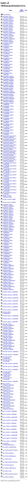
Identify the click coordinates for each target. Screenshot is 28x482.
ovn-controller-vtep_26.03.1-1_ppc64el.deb (9, 187)
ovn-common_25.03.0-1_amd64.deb (8, 103)
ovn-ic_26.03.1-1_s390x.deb (9, 441)
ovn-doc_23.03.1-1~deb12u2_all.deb (7, 196)
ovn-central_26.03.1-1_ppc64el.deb (8, 68)
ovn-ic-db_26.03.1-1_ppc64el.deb (7, 375)
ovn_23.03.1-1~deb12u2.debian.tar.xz (8, 444)
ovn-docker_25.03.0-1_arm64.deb (8, 235)
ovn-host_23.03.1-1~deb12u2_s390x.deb (8, 288)
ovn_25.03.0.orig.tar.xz (8, 465)
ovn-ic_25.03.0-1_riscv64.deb (10, 420)
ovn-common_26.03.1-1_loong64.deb (8, 124)
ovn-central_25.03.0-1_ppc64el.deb (8, 50)
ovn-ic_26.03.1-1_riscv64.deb (10, 438)
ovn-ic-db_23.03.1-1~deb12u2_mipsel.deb (8, 342)
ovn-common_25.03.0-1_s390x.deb (8, 115)
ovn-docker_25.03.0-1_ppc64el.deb (8, 238)
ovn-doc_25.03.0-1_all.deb (9, 199)
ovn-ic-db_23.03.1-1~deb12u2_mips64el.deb (9, 339)
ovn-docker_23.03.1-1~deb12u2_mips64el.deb (9, 220)
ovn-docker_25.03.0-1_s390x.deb (8, 244)
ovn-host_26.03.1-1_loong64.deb (7, 312)
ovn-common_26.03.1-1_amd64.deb (8, 118)
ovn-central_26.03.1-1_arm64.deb (8, 62)
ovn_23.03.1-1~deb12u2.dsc (9, 447)
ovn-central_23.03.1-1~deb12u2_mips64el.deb (9, 32)
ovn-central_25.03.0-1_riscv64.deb (8, 53)
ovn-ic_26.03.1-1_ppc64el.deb (10, 435)
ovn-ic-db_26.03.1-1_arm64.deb (10, 369)
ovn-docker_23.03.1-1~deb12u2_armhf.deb (8, 214)
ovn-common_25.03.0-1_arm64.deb (8, 106)
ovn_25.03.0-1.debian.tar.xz (9, 456)
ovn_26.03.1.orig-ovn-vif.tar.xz (10, 473)
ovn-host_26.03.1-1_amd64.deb (10, 306)
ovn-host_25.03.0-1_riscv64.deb (10, 300)
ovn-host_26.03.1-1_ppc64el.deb (10, 315)
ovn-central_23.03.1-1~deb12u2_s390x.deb (8, 41)
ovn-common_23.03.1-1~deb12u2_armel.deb (8, 82)
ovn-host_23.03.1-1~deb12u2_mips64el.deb (9, 279)
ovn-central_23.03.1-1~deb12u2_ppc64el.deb (8, 38)
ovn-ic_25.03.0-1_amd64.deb (10, 411)
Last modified (21, 10)
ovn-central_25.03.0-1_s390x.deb (8, 56)
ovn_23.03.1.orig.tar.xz (8, 453)
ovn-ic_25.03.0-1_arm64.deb (10, 414)
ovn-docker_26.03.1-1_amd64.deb (8, 247)
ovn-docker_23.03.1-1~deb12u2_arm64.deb (8, 208)
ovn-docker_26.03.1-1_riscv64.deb (8, 259)
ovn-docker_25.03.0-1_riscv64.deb (8, 241)
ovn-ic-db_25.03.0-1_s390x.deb (10, 363)
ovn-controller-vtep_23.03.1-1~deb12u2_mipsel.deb (9, 154)
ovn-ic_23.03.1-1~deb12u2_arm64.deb (8, 387)
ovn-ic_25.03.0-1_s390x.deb (9, 423)
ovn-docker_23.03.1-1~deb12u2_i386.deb (8, 217)
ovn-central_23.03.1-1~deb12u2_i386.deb (8, 29)
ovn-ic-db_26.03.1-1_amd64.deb (10, 366)
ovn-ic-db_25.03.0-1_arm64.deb (10, 354)
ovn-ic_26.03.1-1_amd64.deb (10, 426)
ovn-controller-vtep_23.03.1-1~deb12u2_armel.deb (9, 142)
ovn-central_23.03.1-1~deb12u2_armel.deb (8, 23)
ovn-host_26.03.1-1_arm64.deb (10, 309)
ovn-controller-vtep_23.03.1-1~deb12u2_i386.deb (9, 148)
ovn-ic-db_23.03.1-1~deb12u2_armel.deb (8, 330)
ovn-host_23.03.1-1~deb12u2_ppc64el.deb (8, 285)
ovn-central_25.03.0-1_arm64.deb (8, 47)
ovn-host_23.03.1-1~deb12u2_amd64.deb (8, 265)
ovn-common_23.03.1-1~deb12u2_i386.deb (8, 88)
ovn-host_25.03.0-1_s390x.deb (10, 303)
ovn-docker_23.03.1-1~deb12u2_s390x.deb (8, 229)
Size (26, 10)
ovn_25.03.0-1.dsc (7, 459)
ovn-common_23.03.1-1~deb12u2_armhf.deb (8, 85)
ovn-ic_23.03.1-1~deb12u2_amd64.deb (8, 384)
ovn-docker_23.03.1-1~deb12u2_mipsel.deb (8, 223)
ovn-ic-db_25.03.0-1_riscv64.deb (7, 360)
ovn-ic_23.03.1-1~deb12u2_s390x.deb (8, 408)
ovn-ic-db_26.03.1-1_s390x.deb (10, 381)
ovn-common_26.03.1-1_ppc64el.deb (8, 127)
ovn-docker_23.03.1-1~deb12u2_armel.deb (8, 211)
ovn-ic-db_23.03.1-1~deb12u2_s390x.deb (8, 348)
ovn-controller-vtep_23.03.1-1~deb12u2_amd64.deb (9, 136)
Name (10, 10)
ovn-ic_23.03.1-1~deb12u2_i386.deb (8, 396)
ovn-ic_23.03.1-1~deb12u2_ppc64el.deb (8, 405)
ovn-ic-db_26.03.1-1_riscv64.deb (7, 378)
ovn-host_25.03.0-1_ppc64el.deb (10, 297)
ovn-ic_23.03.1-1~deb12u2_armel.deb (8, 390)
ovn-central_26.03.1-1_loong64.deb (8, 65)
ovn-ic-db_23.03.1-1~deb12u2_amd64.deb (8, 324)
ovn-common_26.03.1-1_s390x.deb (8, 133)
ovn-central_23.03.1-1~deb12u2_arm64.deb (8, 20)
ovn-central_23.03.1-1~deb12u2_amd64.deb (8, 17)
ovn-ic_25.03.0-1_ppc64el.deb (10, 417)
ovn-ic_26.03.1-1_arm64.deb (10, 429)
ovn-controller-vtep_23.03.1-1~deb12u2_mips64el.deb (9, 151)
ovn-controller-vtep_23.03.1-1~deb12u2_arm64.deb (9, 139)
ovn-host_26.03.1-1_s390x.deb (10, 321)
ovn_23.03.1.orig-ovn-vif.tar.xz (10, 450)
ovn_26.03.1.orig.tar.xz (8, 476)
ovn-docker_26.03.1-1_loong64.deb (8, 253)
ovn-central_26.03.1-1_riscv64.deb (8, 71)
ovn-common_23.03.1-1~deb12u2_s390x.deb (8, 100)
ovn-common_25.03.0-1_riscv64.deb (8, 112)
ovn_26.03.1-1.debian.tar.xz (9, 467)
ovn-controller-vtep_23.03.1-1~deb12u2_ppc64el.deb (9, 157)
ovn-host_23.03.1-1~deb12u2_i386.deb (8, 277)
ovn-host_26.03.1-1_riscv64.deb (10, 318)
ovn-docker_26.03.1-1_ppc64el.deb (8, 256)
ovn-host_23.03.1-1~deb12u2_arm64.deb (8, 268)
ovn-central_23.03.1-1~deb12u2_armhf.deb (8, 26)
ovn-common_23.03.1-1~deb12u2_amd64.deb (8, 77)
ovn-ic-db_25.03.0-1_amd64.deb (10, 351)
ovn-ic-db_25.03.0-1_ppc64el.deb (7, 357)
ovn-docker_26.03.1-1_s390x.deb (8, 262)
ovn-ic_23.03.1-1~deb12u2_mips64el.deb (9, 399)
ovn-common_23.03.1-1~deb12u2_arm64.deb (8, 80)
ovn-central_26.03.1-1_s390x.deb (8, 74)
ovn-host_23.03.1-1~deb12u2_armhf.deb (8, 274)
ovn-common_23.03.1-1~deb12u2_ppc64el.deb (8, 97)
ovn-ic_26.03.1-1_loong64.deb (10, 432)
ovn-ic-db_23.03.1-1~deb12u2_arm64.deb (8, 327)
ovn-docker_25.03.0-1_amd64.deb (8, 232)
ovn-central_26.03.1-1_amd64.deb (8, 59)
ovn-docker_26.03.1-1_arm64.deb (8, 250)
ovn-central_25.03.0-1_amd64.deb (8, 44)
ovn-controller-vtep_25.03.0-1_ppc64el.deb (9, 169)
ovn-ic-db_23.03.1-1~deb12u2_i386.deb (8, 336)
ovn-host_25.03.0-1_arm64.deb (10, 294)
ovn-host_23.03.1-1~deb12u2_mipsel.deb (8, 282)
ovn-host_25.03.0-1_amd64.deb (10, 291)
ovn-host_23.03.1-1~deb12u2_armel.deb (8, 271)
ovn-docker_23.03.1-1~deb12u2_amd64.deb (8, 205)
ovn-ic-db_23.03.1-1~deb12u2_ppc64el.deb (8, 345)
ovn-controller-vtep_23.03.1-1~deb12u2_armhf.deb (9, 145)
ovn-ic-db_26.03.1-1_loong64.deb (7, 372)
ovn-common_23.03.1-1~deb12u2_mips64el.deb (9, 91)
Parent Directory (7, 14)
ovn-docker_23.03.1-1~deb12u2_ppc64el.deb (8, 226)
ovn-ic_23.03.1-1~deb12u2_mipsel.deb (8, 402)
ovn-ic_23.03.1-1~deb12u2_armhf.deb (8, 393)
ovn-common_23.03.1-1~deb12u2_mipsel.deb (8, 94)
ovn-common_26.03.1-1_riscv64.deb (8, 130)
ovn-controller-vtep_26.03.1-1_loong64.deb (9, 184)
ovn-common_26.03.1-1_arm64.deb (8, 121)
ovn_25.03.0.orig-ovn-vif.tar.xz (10, 462)
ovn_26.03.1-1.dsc (7, 470)
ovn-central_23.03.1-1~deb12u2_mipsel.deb (8, 35)
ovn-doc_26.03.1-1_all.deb (9, 202)
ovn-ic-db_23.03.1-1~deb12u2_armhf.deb (8, 333)
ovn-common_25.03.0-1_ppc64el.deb (8, 109)
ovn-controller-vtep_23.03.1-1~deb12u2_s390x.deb (9, 160)
